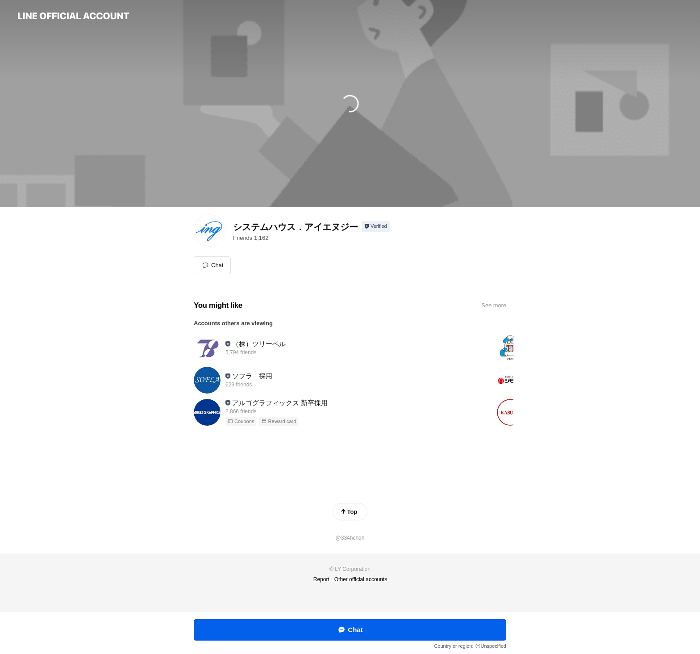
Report (321, 579)
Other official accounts (361, 579)
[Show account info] (376, 226)
